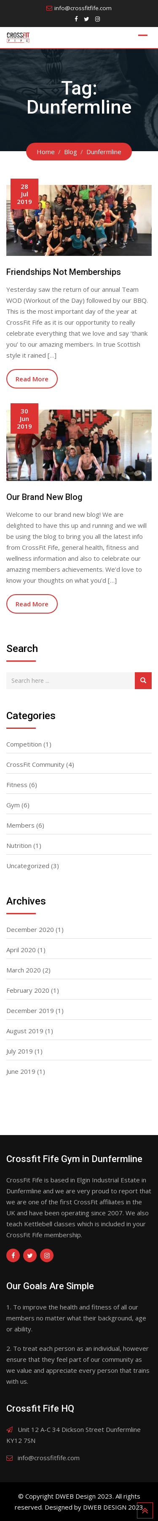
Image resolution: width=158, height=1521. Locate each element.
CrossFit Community (35, 764)
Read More (32, 379)
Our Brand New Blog (44, 497)
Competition (24, 744)
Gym (13, 805)
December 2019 (30, 1010)
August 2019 (24, 1031)
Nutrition (19, 845)
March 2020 (23, 970)
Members (20, 825)
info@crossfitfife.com (83, 8)
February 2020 (27, 990)
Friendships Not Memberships (63, 272)
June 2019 (20, 1071)
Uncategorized (27, 865)
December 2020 (30, 929)
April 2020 (21, 949)
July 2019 (19, 1051)
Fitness (16, 784)
